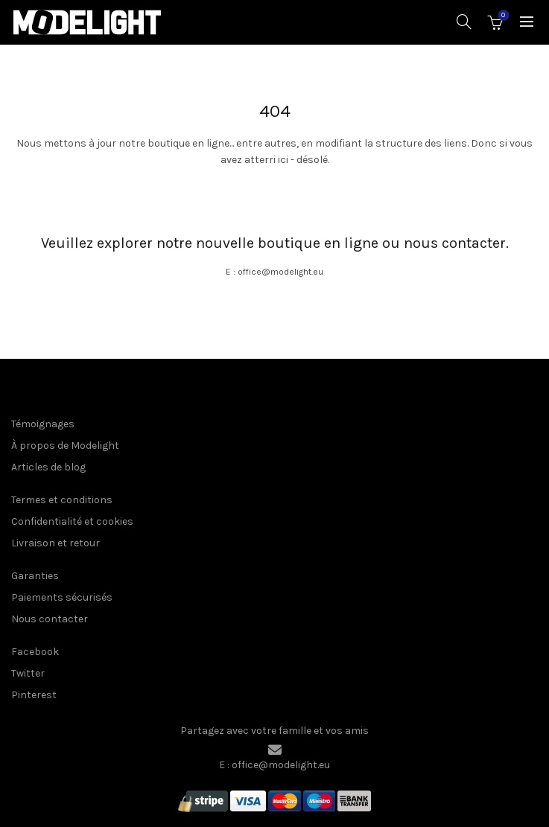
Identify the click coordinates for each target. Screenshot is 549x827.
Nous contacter (49, 619)
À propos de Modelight (65, 445)
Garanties (35, 575)
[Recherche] (464, 21)
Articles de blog (48, 467)
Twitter (28, 673)
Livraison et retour (55, 543)
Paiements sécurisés (61, 597)
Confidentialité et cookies (72, 521)
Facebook (35, 651)
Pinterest (34, 695)
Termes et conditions (61, 500)
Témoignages (42, 424)
